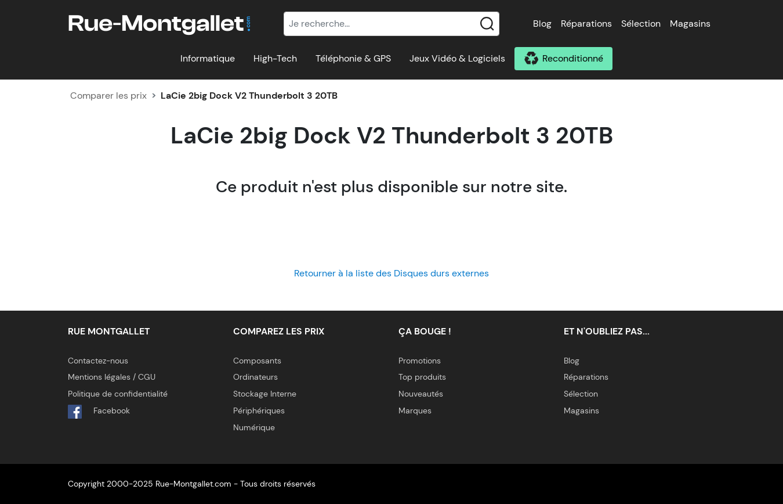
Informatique (207, 58)
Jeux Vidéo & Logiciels (457, 58)
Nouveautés (420, 393)
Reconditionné (572, 58)
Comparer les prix (108, 95)
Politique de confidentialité (118, 393)
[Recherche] (391, 24)
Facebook (99, 412)
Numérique (254, 427)
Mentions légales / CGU (111, 377)
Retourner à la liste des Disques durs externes (391, 273)
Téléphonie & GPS (353, 58)
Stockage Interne (264, 393)
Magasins (690, 23)
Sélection (641, 23)
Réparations (586, 23)
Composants (257, 360)
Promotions (419, 360)
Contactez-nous (98, 360)
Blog (542, 23)
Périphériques (259, 410)
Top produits (422, 377)
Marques (415, 410)
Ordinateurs (255, 377)
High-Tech (275, 58)
